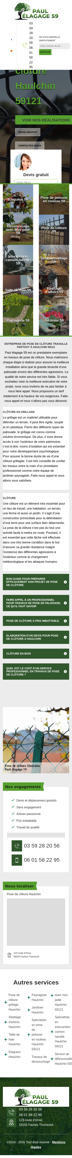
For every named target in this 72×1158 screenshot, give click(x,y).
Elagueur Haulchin (12, 1054)
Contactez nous (29, 145)
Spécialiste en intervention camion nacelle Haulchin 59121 (59, 1032)
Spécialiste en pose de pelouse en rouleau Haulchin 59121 (36, 1034)
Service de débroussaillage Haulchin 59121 (59, 1058)
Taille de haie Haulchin (12, 1039)
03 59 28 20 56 (31, 33)
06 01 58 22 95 (31, 57)
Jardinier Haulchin (35, 1010)
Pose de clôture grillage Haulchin (12, 1002)
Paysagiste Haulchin (36, 997)
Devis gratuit (27, 132)
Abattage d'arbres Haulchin (12, 1022)
